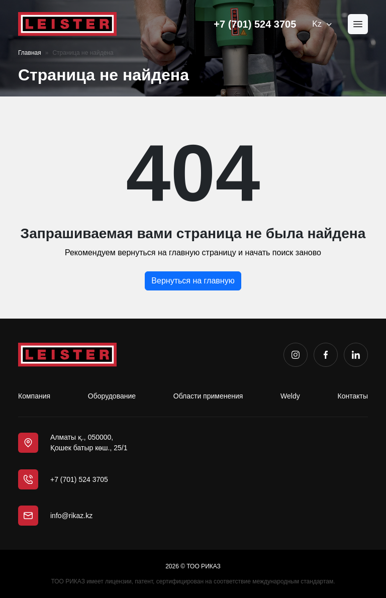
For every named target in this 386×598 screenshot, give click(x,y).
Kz (322, 24)
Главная (29, 52)
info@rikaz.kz (71, 516)
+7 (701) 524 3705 (255, 24)
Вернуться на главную (192, 280)
